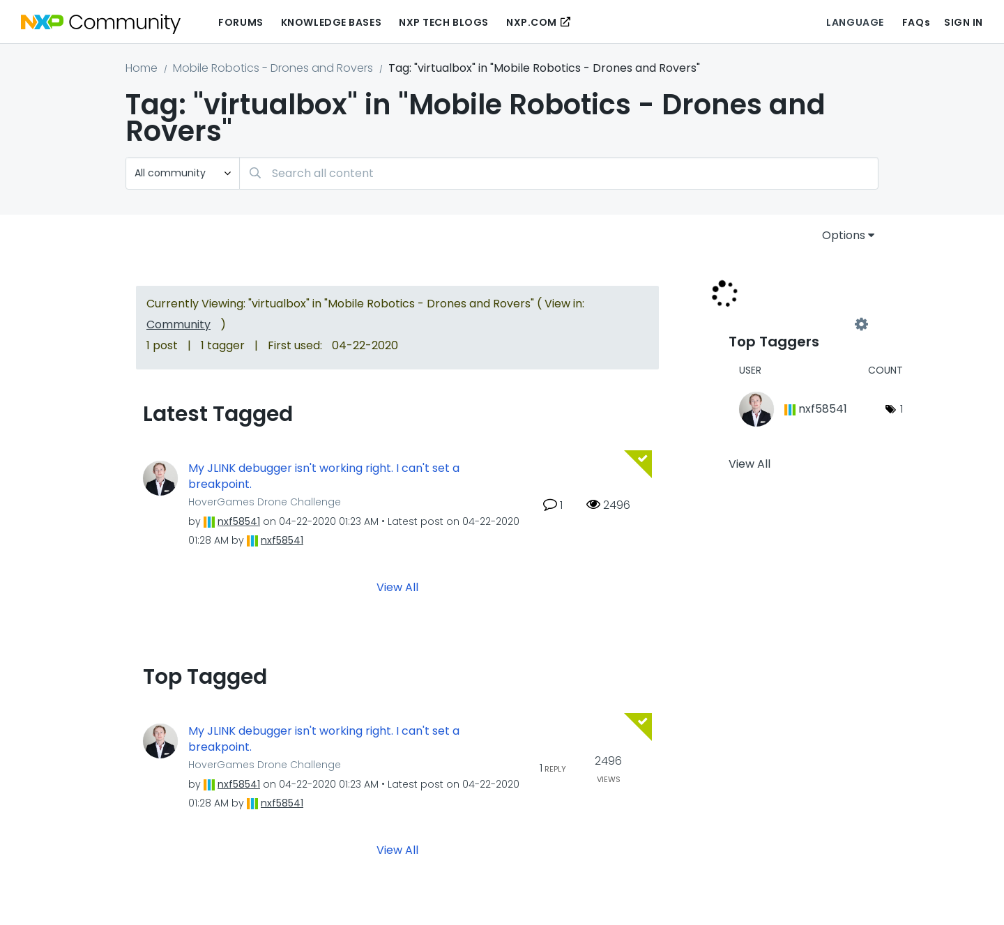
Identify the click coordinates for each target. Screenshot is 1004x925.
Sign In (963, 22)
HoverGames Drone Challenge (264, 502)
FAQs (916, 22)
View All (397, 587)
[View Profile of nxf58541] (239, 521)
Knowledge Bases (331, 22)
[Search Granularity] (182, 173)
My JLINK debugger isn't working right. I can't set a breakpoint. (323, 476)
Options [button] (843, 235)
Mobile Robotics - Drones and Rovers (273, 68)
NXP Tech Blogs (444, 22)
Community (178, 324)
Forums (240, 22)
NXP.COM (531, 22)
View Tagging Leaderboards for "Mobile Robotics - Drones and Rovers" (794, 325)
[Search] (558, 173)
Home (142, 68)
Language (854, 22)
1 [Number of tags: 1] (901, 409)
